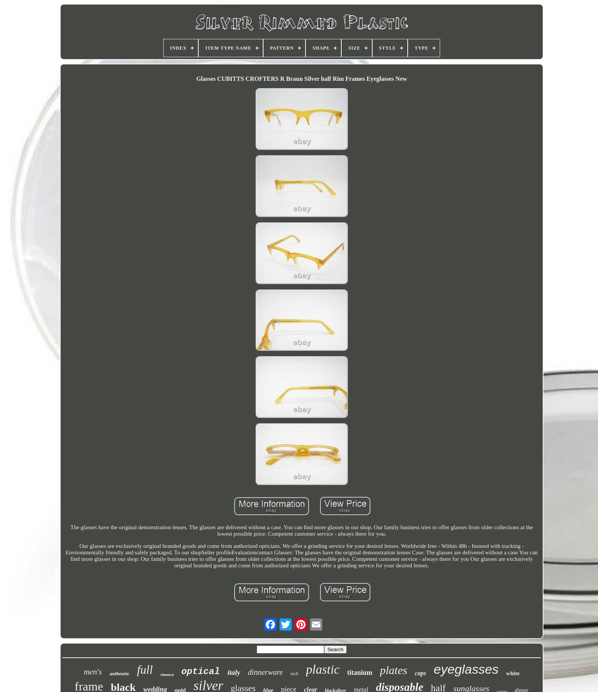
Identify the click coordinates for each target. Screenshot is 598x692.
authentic (119, 673)
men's (93, 671)
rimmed (167, 674)
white (512, 673)
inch (295, 673)
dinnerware (265, 672)
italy (233, 672)
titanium (359, 672)
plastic (322, 669)
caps (420, 673)
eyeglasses (466, 669)
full (145, 669)
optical (200, 671)
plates (393, 670)
